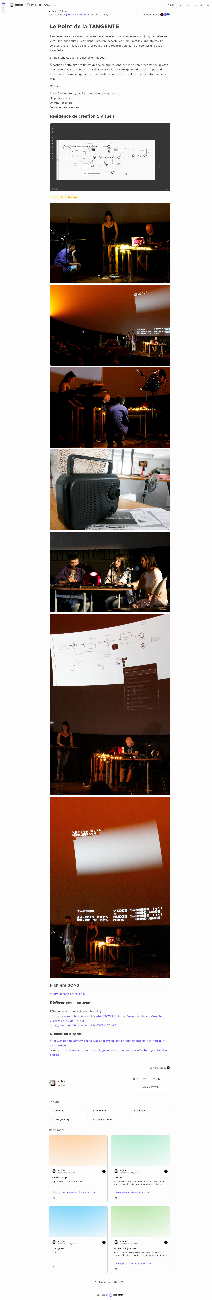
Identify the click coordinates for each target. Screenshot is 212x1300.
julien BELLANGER (76, 14)
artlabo (53, 11)
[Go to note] (78, 1184)
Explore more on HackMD (109, 1282)
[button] (107, 14)
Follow (63, 11)
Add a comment (150, 1086)
